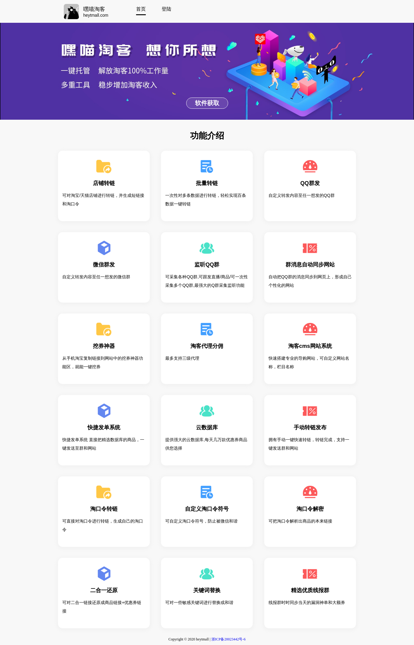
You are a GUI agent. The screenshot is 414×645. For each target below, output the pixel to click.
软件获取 (207, 103)
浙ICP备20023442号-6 (228, 639)
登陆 (166, 9)
